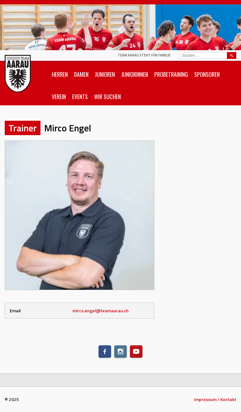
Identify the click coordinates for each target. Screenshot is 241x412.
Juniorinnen (134, 74)
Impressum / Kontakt (215, 399)
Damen (81, 74)
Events (80, 96)
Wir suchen (107, 96)
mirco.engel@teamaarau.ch (100, 310)
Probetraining (171, 74)
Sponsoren (207, 74)
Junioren (105, 74)
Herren (60, 74)
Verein (59, 96)
